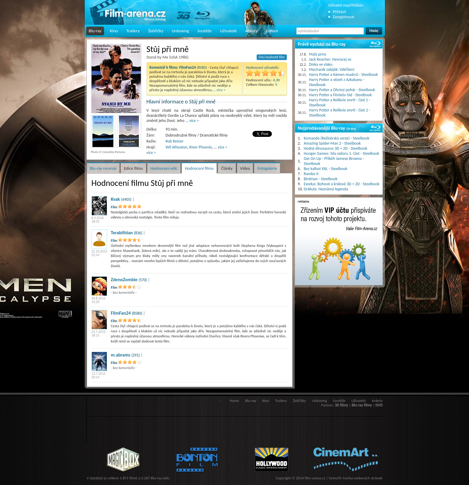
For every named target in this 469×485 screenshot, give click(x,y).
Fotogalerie (267, 168)
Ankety (251, 30)
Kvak (115, 199)
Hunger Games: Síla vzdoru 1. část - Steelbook (341, 153)
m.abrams (120, 355)
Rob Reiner (175, 141)
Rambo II (311, 173)
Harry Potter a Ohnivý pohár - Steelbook (342, 89)
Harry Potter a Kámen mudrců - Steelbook (343, 74)
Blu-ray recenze (103, 168)
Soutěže (204, 30)
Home (234, 400)
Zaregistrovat (343, 16)
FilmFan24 (121, 313)
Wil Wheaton (177, 147)
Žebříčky (155, 30)
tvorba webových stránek (363, 478)
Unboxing (180, 30)
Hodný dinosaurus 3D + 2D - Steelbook (335, 148)
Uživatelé (228, 30)
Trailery (133, 30)
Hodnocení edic (163, 168)
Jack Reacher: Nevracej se (330, 59)
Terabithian (122, 232)
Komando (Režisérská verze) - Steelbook (336, 138)
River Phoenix (200, 147)
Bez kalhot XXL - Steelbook (326, 168)
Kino (114, 30)
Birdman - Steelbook (320, 178)
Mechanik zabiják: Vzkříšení (331, 69)
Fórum (272, 30)
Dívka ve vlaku (320, 64)
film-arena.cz (315, 478)
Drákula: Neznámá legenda (326, 189)
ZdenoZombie (124, 279)
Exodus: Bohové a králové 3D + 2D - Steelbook (342, 183)
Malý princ (318, 54)
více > (221, 90)
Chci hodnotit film (272, 57)
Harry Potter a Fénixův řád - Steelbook (340, 94)
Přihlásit (339, 11)
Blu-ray (95, 30)
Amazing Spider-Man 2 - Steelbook (332, 143)
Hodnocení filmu (199, 168)
